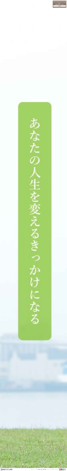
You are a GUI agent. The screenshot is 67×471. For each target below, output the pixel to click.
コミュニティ (56, 469)
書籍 (41, 469)
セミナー (48, 469)
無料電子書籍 (44, 469)
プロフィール (33, 469)
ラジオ (51, 469)
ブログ (53, 469)
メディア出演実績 (37, 469)
